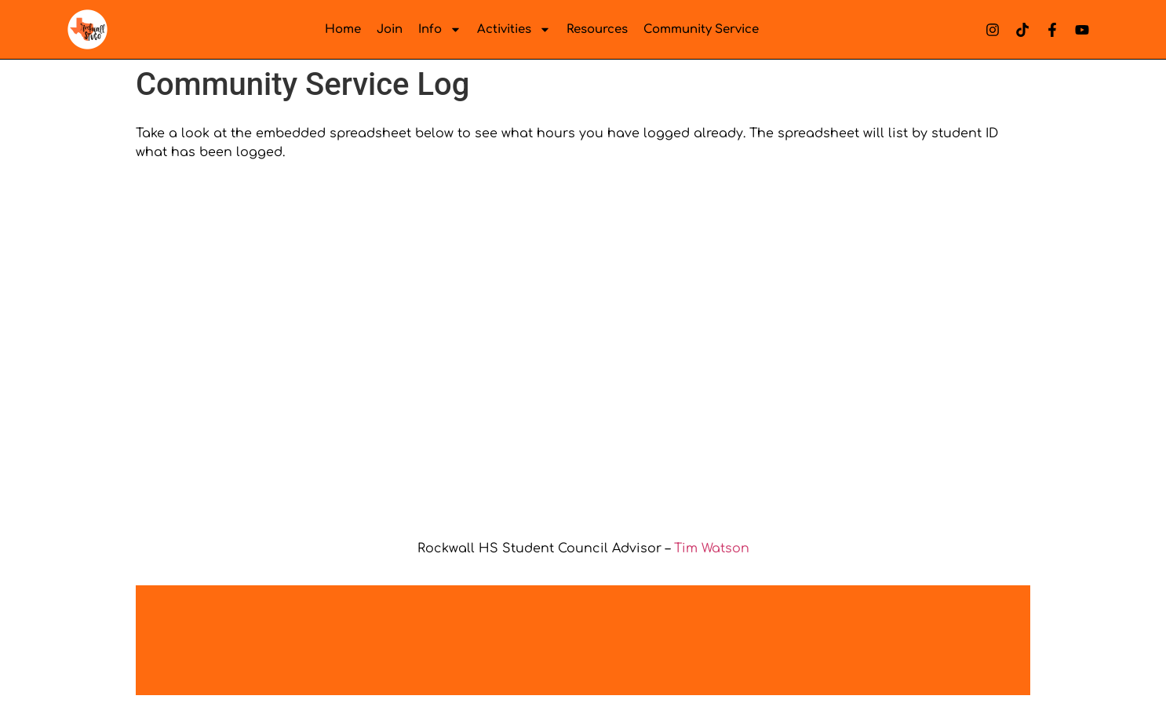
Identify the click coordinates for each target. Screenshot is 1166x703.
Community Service (701, 29)
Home (343, 29)
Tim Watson (711, 548)
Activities (514, 29)
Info (439, 29)
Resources (597, 29)
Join (390, 29)
